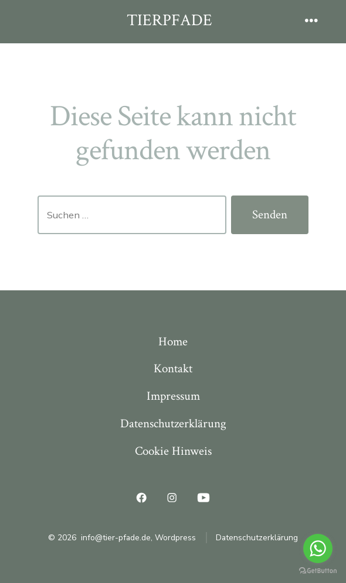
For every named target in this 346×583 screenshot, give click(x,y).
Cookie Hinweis (173, 451)
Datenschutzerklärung (173, 423)
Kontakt (173, 368)
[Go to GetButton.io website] (318, 571)
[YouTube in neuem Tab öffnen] (203, 497)
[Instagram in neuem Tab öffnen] (172, 497)
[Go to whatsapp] (318, 548)
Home (173, 341)
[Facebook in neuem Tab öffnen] (142, 497)
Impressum (173, 396)
